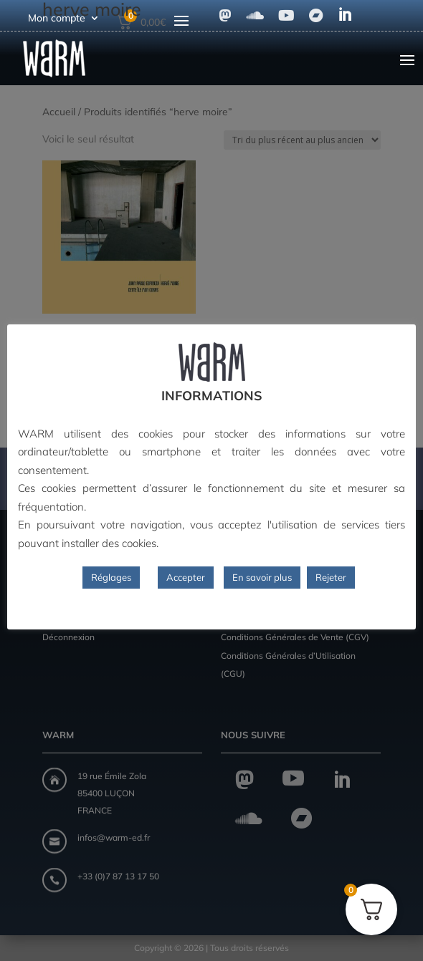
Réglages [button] (111, 577)
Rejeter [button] (330, 577)
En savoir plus (262, 577)
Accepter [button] (185, 577)
